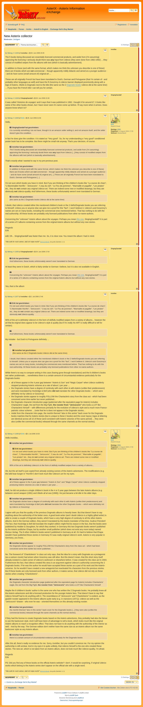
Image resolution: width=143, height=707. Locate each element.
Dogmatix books (74, 85)
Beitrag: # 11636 (12, 53)
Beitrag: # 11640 (12, 118)
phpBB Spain (74, 695)
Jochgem (16, 39)
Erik (112, 124)
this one (80, 219)
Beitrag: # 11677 (12, 297)
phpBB (64, 693)
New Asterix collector (18, 36)
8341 (119, 129)
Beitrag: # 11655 (12, 252)
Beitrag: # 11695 (12, 434)
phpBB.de (81, 698)
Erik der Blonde (45, 242)
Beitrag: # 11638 (12, 98)
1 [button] (134, 45)
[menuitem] (21, 25)
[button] (131, 45)
